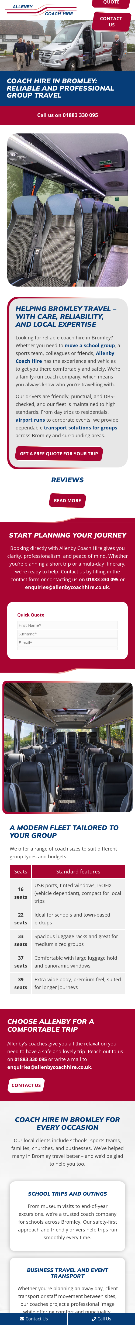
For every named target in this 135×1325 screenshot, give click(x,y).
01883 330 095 (80, 115)
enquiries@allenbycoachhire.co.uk (67, 587)
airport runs (30, 420)
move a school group (90, 345)
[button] (70, 10)
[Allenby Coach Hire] (41, 10)
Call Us (101, 1319)
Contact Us (34, 1319)
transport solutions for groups (80, 427)
